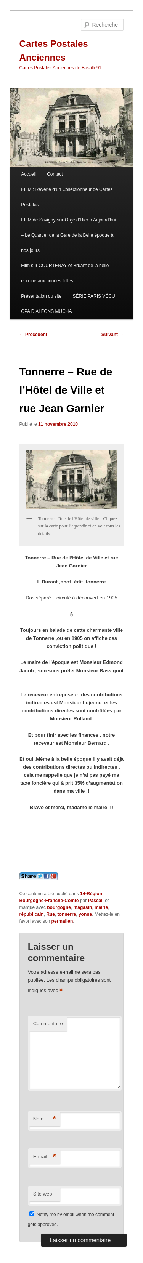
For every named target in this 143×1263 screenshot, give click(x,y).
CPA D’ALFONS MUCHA (46, 311)
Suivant (112, 334)
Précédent (33, 334)
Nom (44, 1119)
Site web (42, 1194)
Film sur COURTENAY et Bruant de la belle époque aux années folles (65, 273)
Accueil (28, 174)
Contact (55, 174)
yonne (85, 914)
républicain (31, 914)
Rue (50, 914)
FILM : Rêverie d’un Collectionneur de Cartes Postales (66, 197)
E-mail (44, 1156)
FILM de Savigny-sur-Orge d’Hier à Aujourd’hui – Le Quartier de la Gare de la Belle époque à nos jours (68, 235)
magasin (83, 907)
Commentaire (48, 1023)
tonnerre (67, 914)
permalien (62, 921)
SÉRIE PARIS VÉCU (94, 296)
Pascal (95, 900)
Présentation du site (41, 296)
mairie (101, 907)
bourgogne (59, 907)
